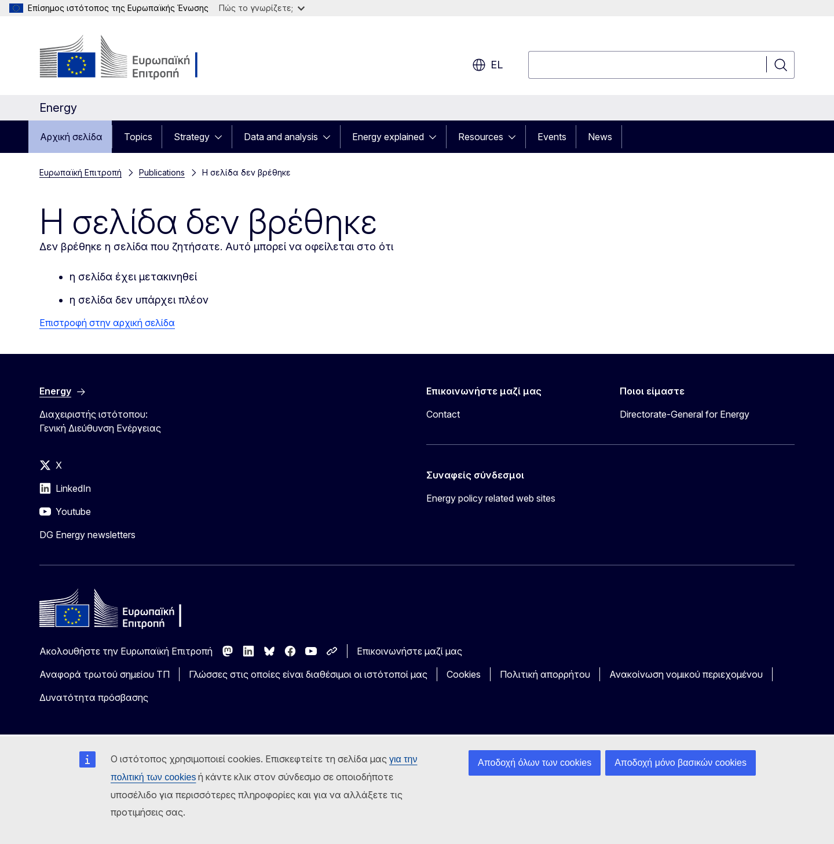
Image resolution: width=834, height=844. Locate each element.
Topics (138, 137)
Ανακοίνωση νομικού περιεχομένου (686, 674)
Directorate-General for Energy (684, 414)
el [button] (487, 65)
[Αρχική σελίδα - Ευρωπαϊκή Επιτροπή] (132, 58)
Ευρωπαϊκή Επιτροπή (80, 172)
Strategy (192, 137)
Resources (480, 137)
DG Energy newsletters (87, 534)
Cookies (464, 674)
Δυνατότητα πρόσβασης (93, 697)
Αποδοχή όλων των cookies (534, 763)
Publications (162, 172)
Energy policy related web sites (490, 498)
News (600, 137)
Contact (443, 414)
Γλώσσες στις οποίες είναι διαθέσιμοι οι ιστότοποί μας (308, 674)
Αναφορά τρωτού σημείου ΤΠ (104, 674)
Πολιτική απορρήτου (545, 674)
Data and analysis (281, 137)
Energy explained (388, 137)
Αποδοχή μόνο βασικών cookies (680, 763)
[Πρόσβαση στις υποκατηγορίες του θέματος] (222, 136)
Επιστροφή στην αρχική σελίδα (107, 322)
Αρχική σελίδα (71, 137)
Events (551, 137)
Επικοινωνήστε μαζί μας (409, 651)
